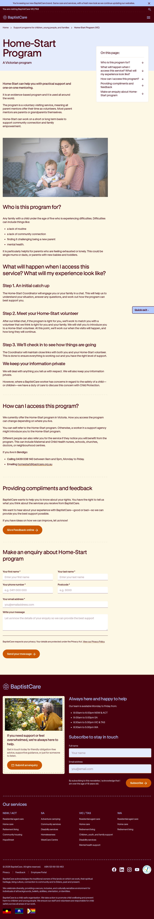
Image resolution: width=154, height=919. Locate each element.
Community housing (12, 834)
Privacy (6, 872)
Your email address (14, 599)
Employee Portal (39, 872)
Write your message (14, 612)
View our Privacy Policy (93, 641)
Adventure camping (50, 819)
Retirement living (11, 829)
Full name (73, 745)
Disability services (49, 829)
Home (6, 27)
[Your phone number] (28, 590)
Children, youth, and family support (96, 834)
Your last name (66, 571)
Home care (8, 824)
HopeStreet (8, 839)
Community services (51, 824)
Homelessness (48, 834)
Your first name (11, 571)
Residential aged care (13, 819)
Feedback (20, 872)
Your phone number (14, 584)
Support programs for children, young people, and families (41, 27)
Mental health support (89, 845)
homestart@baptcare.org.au (35, 464)
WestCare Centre (49, 839)
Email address (76, 761)
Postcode (64, 584)
